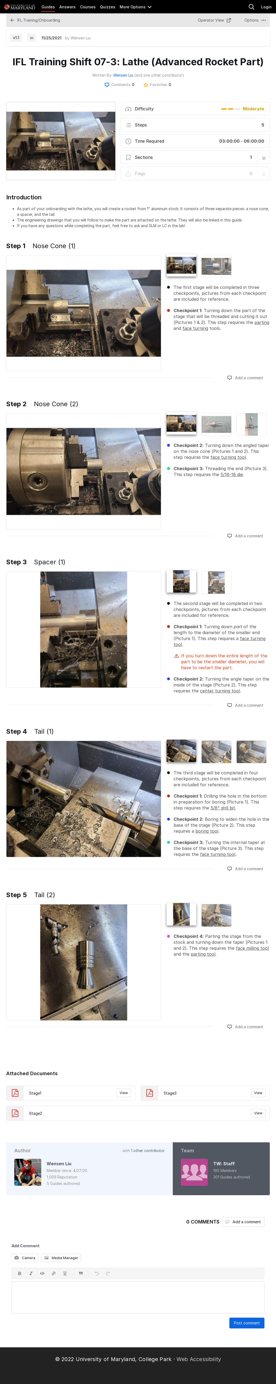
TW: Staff (224, 1163)
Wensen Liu (81, 38)
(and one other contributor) (159, 75)
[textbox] (138, 1297)
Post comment (247, 1323)
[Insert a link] (53, 1273)
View (124, 1093)
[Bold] (19, 1273)
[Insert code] (42, 1273)
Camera (25, 1258)
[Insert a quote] (80, 1273)
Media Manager (61, 1258)
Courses (88, 7)
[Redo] (108, 1273)
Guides (48, 7)
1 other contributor (148, 1150)
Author (22, 1150)
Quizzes (107, 7)
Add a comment (245, 377)
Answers (67, 7)
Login (266, 7)
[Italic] (31, 1273)
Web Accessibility (199, 1359)
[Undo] (96, 1273)
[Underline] (65, 1273)
